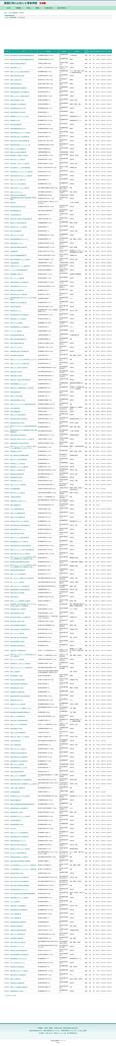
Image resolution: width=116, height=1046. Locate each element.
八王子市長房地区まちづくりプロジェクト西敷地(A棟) (23, 865)
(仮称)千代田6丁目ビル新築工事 (17, 942)
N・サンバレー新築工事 (16, 331)
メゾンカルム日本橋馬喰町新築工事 (18, 270)
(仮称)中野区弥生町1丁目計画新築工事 (19, 314)
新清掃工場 (12, 202)
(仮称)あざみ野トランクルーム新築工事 (19, 188)
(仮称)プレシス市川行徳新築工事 (18, 148)
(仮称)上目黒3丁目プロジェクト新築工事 (20, 553)
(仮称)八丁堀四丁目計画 (16, 79)
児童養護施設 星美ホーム (16, 274)
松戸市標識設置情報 (15, 488)
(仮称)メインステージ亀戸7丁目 (17, 179)
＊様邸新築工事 (14, 251)
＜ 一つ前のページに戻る (10, 995)
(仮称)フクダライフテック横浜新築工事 (19, 586)
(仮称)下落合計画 (14, 596)
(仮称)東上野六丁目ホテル (16, 700)
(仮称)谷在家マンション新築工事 (18, 318)
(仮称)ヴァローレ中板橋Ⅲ (16, 322)
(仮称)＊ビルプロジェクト (16, 192)
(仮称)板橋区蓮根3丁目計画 (16, 824)
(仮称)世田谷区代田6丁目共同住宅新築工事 (20, 545)
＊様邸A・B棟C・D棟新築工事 (17, 787)
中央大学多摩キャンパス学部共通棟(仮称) (20, 167)
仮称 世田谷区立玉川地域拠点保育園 (19, 455)
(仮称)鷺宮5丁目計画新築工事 (17, 983)
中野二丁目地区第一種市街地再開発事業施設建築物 (22, 893)
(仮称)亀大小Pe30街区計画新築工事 (18, 950)
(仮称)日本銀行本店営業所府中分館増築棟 (20, 861)
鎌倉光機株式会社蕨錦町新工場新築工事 (20, 712)
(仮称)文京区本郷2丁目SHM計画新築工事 (20, 696)
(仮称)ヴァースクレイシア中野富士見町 (19, 363)
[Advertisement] (30, 32)
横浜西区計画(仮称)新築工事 (17, 474)
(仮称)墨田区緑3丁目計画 (16, 477)
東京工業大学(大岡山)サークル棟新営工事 (20, 617)
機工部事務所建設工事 (15, 210)
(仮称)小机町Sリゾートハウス (17, 946)
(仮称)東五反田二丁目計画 (16, 812)
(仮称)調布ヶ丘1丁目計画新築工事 (18, 302)
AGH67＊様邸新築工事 (15, 918)
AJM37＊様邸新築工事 (15, 744)
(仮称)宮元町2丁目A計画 (16, 375)
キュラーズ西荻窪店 (15, 901)
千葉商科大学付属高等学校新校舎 (18, 930)
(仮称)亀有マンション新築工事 (17, 463)
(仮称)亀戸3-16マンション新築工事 (18, 227)
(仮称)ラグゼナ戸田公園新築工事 (18, 732)
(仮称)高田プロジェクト (16, 310)
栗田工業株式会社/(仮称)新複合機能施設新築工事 (22, 59)
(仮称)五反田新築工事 (15, 392)
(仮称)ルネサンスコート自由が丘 (18, 748)
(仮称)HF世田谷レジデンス (16, 243)
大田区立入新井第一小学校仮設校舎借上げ (20, 629)
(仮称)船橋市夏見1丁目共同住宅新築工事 (20, 589)
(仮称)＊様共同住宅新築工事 (17, 771)
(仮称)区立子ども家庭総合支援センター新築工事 (22, 388)
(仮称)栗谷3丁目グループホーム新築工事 (20, 796)
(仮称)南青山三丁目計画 (16, 451)
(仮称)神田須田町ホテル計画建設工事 (19, 808)
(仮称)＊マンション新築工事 (17, 764)
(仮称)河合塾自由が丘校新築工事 (18, 435)
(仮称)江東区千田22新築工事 (17, 355)
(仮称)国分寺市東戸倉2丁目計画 (17, 206)
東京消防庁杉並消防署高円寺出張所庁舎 (20, 561)
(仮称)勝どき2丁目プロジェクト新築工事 (20, 848)
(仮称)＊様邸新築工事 (15, 411)
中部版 (28, 8)
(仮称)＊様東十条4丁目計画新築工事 (19, 637)
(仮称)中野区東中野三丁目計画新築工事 (19, 92)
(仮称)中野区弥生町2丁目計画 (17, 75)
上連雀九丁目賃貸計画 (15, 306)
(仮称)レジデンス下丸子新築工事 (18, 574)
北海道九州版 (48, 8)
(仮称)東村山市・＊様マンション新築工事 (20, 663)
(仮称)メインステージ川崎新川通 (18, 484)
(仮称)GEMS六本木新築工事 (17, 290)
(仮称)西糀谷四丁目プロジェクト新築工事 (20, 132)
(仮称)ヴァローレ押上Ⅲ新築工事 (18, 183)
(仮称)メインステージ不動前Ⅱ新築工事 (19, 96)
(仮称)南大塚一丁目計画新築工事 (18, 905)
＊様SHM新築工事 (14, 262)
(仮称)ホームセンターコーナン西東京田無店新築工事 (23, 404)
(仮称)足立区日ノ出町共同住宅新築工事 (19, 140)
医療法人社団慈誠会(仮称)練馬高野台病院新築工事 (22, 804)
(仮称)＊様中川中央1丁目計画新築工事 (19, 877)
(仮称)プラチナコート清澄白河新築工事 (19, 537)
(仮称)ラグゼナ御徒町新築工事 (17, 513)
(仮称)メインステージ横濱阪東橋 (18, 775)
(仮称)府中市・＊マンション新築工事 (19, 466)
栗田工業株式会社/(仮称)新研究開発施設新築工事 (22, 55)
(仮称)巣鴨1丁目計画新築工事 (17, 692)
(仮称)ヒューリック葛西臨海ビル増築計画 (20, 600)
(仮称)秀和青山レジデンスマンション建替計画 (21, 171)
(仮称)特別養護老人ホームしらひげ (18, 383)
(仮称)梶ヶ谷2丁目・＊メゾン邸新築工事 (20, 266)
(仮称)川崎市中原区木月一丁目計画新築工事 (20, 779)
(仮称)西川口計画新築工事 (16, 926)
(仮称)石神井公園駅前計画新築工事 (18, 247)
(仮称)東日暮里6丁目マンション (17, 529)
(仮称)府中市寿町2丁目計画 (16, 873)
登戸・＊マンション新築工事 (17, 582)
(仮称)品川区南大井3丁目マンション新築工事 (21, 175)
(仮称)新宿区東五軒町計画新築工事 (18, 88)
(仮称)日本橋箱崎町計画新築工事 (18, 625)
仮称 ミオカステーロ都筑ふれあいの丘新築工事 (22, 578)
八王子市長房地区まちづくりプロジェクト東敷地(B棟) (23, 869)
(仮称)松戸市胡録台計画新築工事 (18, 63)
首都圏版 (18, 8)
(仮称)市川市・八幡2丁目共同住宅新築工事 (20, 379)
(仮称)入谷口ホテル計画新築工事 (18, 974)
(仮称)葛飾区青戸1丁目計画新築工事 (19, 761)
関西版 (37, 8)
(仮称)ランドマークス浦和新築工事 (18, 724)
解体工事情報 (61, 8)
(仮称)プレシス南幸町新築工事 (17, 716)
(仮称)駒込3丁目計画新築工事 (17, 966)
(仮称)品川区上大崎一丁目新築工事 (18, 294)
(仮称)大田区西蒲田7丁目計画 (17, 100)
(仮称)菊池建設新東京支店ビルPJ (18, 128)
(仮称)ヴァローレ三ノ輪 (16, 347)
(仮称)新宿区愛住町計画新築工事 (18, 922)
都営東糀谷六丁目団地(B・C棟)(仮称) (19, 155)
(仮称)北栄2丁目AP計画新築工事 (18, 195)
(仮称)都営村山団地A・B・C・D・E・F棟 (20, 144)
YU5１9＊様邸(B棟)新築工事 (17, 509)
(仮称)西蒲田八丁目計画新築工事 (18, 104)
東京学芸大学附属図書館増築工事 (18, 255)
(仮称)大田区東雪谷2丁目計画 (17, 613)
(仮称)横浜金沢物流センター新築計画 (19, 857)
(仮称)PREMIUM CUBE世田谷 (17, 592)
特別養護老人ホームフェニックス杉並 (19, 116)
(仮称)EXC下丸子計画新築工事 (17, 517)
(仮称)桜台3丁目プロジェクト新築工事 (19, 521)
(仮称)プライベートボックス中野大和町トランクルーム (23, 359)
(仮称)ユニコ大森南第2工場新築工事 (19, 987)
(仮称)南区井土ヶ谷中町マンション (18, 501)
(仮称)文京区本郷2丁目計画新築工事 (19, 683)
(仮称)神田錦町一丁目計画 (16, 675)
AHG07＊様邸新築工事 (15, 913)
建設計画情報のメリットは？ (52, 1030)
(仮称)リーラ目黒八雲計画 (16, 396)
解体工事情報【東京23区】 (70, 1028)
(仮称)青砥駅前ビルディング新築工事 (19, 541)
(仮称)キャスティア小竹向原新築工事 (19, 832)
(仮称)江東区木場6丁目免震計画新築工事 (20, 525)
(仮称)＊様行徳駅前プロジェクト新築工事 (20, 259)
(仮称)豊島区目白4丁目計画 (16, 991)
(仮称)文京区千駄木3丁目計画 (17, 533)
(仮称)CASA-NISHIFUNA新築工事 (18, 152)
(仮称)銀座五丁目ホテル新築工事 (18, 609)
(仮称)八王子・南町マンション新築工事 (19, 736)
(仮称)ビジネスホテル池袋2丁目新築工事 (20, 71)
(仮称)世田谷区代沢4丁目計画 (17, 422)
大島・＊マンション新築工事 (17, 633)
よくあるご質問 (82, 1030)
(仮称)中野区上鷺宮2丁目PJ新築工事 (18, 418)
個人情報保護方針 (72, 1033)
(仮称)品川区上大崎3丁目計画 (17, 621)
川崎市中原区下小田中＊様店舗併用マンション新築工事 (23, 783)
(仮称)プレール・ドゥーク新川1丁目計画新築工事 (22, 549)
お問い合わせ (49, 1033)
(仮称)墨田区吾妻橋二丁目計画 (17, 400)
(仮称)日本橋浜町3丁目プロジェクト (19, 286)
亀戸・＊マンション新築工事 (17, 278)
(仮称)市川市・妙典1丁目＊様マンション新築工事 (22, 439)
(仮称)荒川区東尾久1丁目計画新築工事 (19, 282)
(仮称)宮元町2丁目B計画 (16, 371)
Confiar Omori (13, 828)
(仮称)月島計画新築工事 (16, 124)
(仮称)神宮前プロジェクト (16, 480)
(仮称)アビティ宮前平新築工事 (17, 934)
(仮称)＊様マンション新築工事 (17, 159)
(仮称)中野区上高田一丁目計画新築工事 (19, 136)
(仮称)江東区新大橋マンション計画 (18, 767)
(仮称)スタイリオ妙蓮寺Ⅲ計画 (17, 470)
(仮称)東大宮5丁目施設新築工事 (17, 650)
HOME (8, 8)
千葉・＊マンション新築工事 (17, 659)
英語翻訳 (58, 1042)
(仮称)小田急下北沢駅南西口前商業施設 (19, 885)
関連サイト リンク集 (60, 1033)
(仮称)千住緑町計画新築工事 (17, 343)
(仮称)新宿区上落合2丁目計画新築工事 (19, 351)
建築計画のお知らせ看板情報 (20, 3)
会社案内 (41, 1033)
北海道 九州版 (58, 1028)
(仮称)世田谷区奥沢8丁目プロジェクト (19, 889)
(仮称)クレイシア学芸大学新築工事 (18, 459)
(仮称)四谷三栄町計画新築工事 (17, 570)
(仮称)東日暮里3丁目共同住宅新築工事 (19, 443)
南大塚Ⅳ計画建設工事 (15, 800)
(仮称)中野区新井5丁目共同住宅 (17, 112)
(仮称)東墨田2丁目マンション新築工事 (19, 897)
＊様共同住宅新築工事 (15, 214)
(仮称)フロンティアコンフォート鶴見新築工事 (21, 667)
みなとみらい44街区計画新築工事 (18, 853)
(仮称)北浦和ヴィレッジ (16, 67)
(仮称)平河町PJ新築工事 (16, 83)
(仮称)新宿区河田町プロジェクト (18, 840)
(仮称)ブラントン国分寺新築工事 (18, 414)
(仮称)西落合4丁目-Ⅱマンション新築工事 (20, 816)
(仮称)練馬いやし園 (14, 120)
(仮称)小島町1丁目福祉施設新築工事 (19, 720)
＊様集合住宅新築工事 (15, 496)
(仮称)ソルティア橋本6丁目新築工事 (19, 367)
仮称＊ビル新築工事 (15, 671)
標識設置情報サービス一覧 (68, 1030)
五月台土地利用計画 (15, 408)
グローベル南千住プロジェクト (17, 962)
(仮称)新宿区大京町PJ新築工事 (17, 645)
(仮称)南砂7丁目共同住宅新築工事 (18, 753)
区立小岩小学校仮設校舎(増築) (17, 679)
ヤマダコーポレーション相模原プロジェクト (21, 708)
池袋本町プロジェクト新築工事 (17, 704)
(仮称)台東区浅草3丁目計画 (16, 687)
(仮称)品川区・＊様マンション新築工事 (19, 163)
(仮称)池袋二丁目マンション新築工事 (19, 970)
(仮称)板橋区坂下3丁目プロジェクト (19, 958)
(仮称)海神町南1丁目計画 (16, 728)
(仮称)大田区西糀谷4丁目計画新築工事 (19, 954)
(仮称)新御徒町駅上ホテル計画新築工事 (19, 327)
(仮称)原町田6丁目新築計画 (16, 938)
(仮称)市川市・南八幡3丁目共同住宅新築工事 (21, 218)
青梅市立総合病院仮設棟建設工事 (18, 339)
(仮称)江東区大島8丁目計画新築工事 (19, 757)
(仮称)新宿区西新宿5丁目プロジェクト (19, 239)
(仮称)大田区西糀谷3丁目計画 (17, 641)
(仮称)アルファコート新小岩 (17, 235)
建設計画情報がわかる (36, 1030)
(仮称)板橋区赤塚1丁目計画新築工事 (19, 909)
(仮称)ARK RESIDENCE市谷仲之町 (18, 844)
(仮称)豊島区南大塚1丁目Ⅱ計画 (17, 108)
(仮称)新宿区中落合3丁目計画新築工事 (19, 836)
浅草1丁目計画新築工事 (15, 231)
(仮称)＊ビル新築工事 (15, 979)
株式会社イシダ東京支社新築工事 (18, 222)
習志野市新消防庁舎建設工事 (17, 335)
